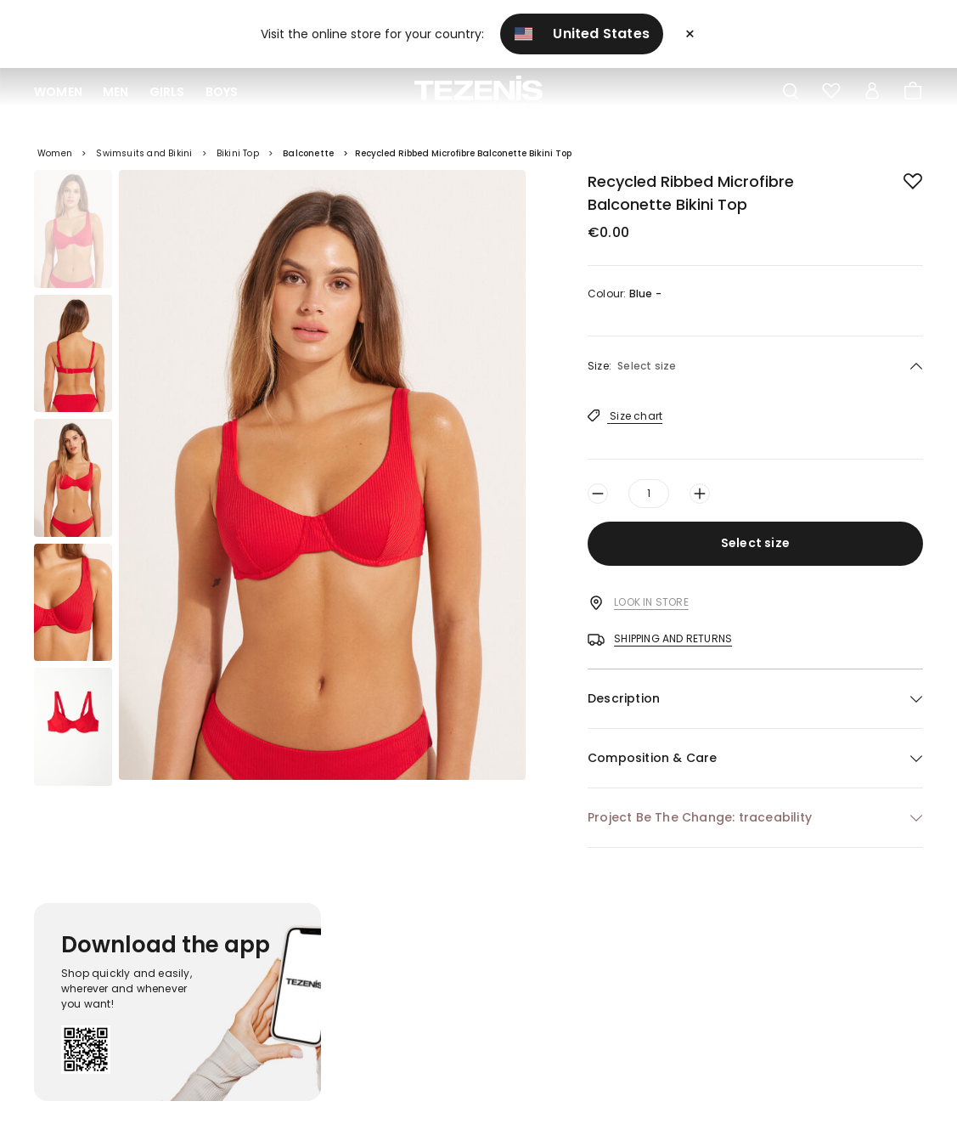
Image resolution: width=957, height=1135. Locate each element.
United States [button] (582, 33)
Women (58, 91)
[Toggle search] (790, 92)
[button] (755, 699)
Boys (222, 91)
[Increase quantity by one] (700, 493)
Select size (755, 542)
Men (116, 91)
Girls (167, 91)
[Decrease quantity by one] (598, 493)
